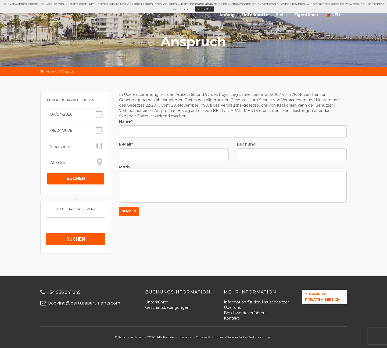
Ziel (281, 14)
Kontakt (231, 318)
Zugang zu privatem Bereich (322, 297)
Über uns (232, 307)
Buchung (246, 144)
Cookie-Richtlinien (210, 337)
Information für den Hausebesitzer (256, 302)
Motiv (124, 167)
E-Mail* (126, 144)
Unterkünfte (255, 14)
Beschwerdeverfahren (245, 312)
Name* (125, 121)
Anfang (227, 14)
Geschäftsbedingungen (167, 307)
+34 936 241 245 (60, 292)
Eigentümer (306, 14)
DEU (334, 14)
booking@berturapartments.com (80, 303)
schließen (205, 9)
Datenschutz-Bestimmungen (249, 337)
